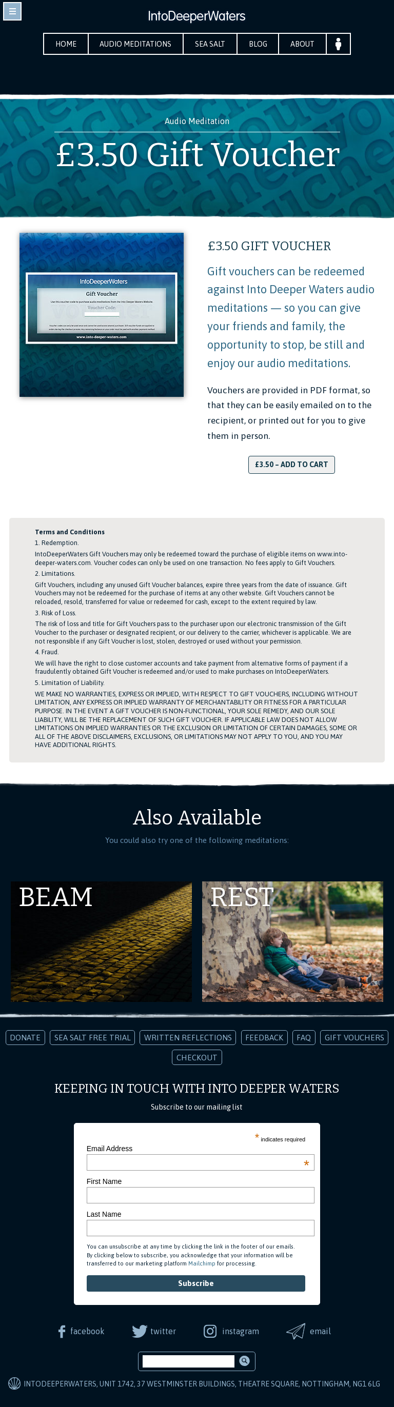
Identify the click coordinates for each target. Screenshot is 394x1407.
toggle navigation (12, 11)
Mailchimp (201, 1263)
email (320, 1331)
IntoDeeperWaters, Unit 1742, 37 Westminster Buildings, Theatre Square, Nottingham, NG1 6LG (202, 1384)
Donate (25, 1037)
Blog (258, 44)
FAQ (304, 1037)
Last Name (104, 1214)
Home (65, 44)
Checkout (197, 1057)
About (303, 44)
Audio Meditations (135, 44)
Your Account (338, 44)
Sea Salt (210, 44)
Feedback (264, 1037)
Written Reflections (188, 1037)
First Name (104, 1181)
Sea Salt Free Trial (92, 1037)
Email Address (198, 1148)
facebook (87, 1331)
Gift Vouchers (354, 1037)
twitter (163, 1331)
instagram (240, 1331)
